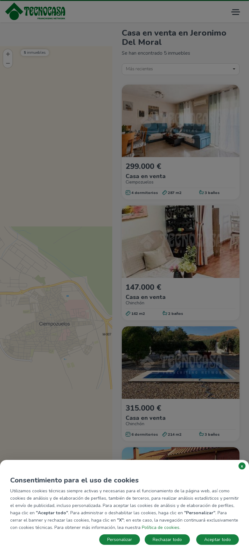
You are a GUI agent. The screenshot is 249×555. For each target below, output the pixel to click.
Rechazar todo (167, 540)
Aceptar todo (217, 540)
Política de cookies (160, 527)
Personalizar (119, 540)
